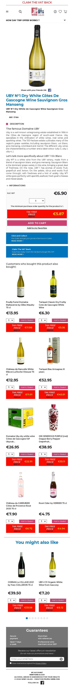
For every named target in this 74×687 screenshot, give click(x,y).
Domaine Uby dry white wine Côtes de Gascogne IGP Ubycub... (20, 439)
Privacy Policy (41, 663)
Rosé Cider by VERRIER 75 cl (53, 503)
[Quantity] (35, 200)
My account (37, 672)
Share (49, 90)
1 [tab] (27, 618)
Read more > (17, 241)
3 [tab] (33, 618)
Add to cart (37, 223)
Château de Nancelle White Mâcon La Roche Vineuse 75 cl (20, 372)
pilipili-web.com (52, 679)
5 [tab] (38, 618)
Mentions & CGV (37, 675)
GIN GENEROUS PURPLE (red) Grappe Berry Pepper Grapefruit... (53, 439)
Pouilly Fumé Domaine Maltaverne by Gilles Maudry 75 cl (20, 305)
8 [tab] (47, 618)
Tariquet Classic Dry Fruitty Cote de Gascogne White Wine (52, 305)
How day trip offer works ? (22, 20)
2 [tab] (30, 618)
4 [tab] (36, 618)
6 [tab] (41, 618)
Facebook (42, 682)
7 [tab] (44, 618)
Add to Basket (27, 320)
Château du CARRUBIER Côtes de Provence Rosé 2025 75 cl (18, 506)
